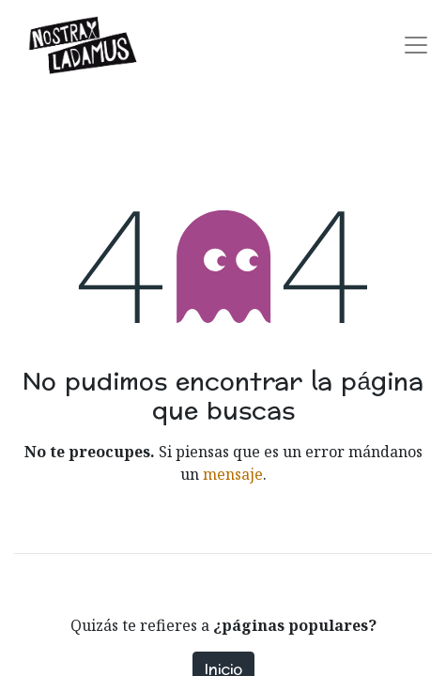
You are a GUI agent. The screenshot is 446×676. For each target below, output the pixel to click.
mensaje (233, 474)
